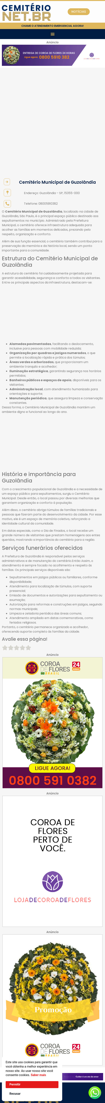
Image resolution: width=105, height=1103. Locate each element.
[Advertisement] (52, 217)
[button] (52, 34)
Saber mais (38, 1075)
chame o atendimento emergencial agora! (52, 26)
